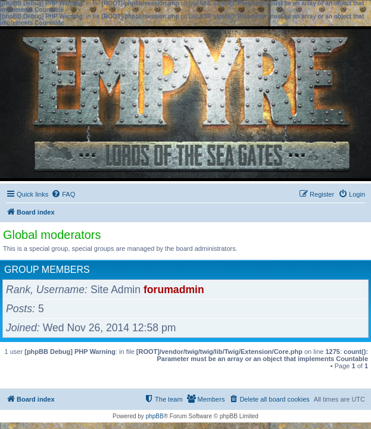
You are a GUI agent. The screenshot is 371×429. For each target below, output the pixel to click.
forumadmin (174, 290)
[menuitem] (63, 194)
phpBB (155, 416)
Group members (47, 270)
